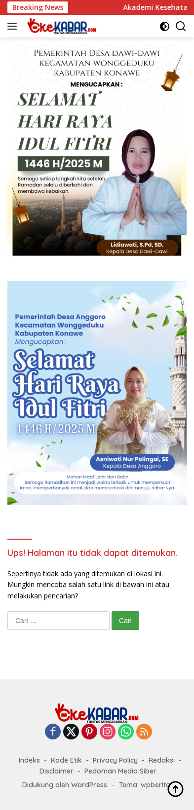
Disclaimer (56, 771)
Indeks (29, 760)
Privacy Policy (115, 760)
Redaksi (162, 760)
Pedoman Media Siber (120, 771)
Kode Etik (66, 760)
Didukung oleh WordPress (64, 784)
